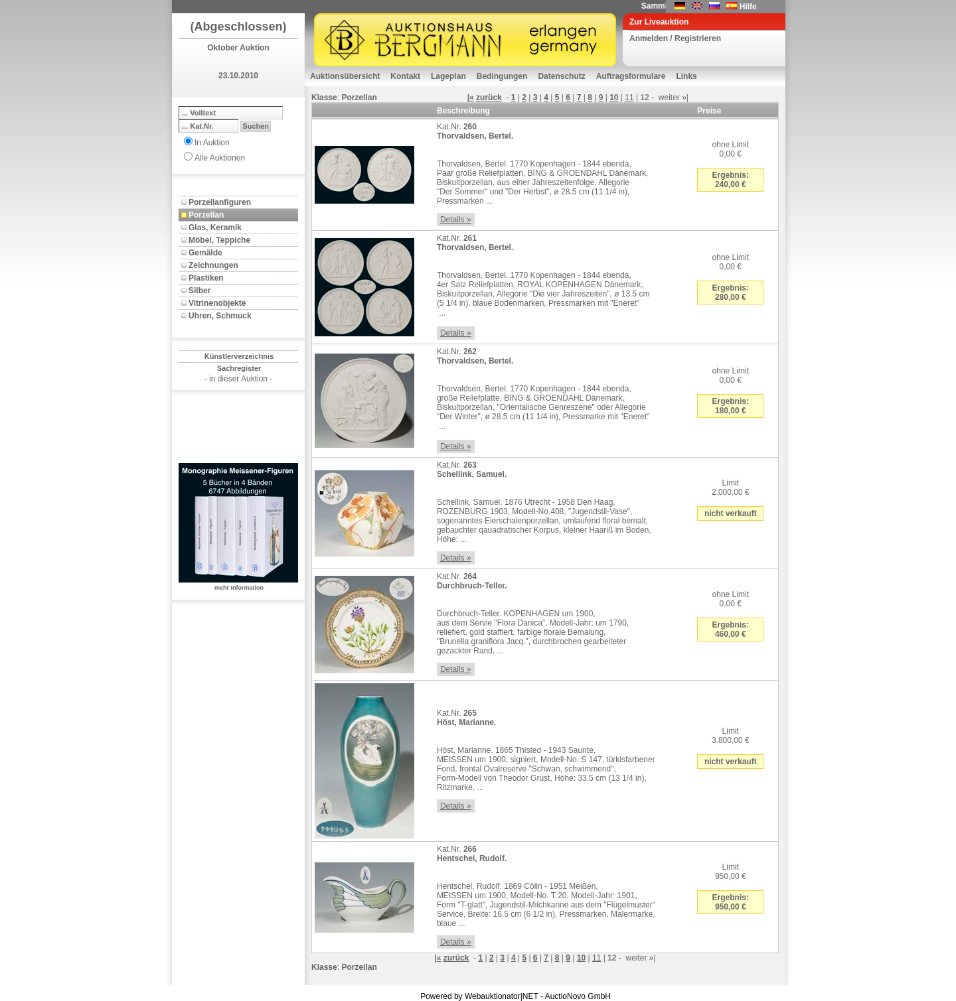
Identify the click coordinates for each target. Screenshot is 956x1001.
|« (470, 97)
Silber (199, 290)
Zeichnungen (213, 265)
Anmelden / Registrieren (675, 38)
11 (629, 97)
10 (613, 97)
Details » (455, 219)
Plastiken (206, 278)
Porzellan (206, 215)
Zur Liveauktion (658, 22)
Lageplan (448, 76)
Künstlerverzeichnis (239, 356)
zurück (489, 97)
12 (644, 97)
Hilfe (748, 6)
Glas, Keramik (215, 227)
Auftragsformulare (631, 76)
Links (686, 76)
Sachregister (239, 368)
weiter (669, 97)
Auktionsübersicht (345, 76)
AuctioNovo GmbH (578, 996)
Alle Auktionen (220, 158)
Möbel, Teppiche (219, 240)
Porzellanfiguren (220, 202)
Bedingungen (502, 76)
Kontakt (405, 76)
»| (685, 97)
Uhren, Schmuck (220, 315)
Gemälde (205, 252)
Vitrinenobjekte (217, 303)
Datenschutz (561, 76)
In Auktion (212, 142)
